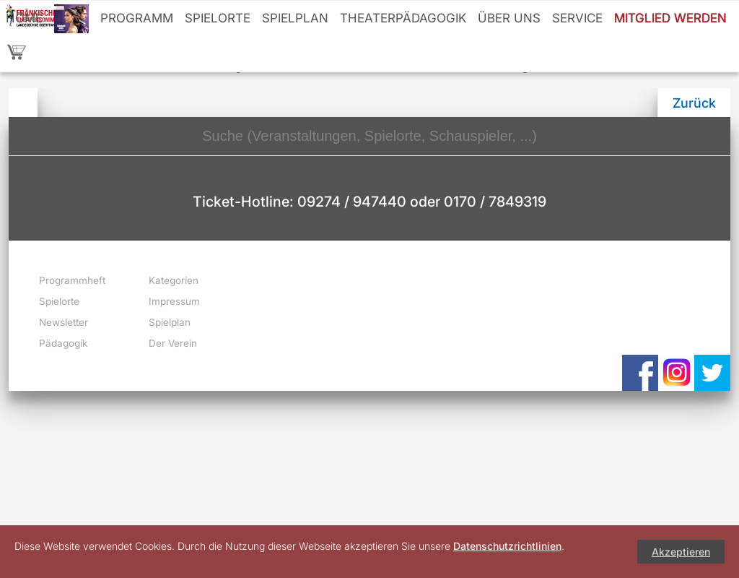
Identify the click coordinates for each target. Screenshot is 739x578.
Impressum (174, 301)
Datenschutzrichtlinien (507, 546)
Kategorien (173, 280)
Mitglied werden (670, 18)
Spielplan (295, 18)
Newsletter (63, 322)
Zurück (694, 103)
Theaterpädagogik (403, 18)
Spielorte (217, 18)
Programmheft (72, 280)
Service (577, 18)
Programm (136, 18)
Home (24, 18)
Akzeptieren (681, 551)
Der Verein (173, 343)
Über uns (509, 18)
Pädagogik (63, 343)
